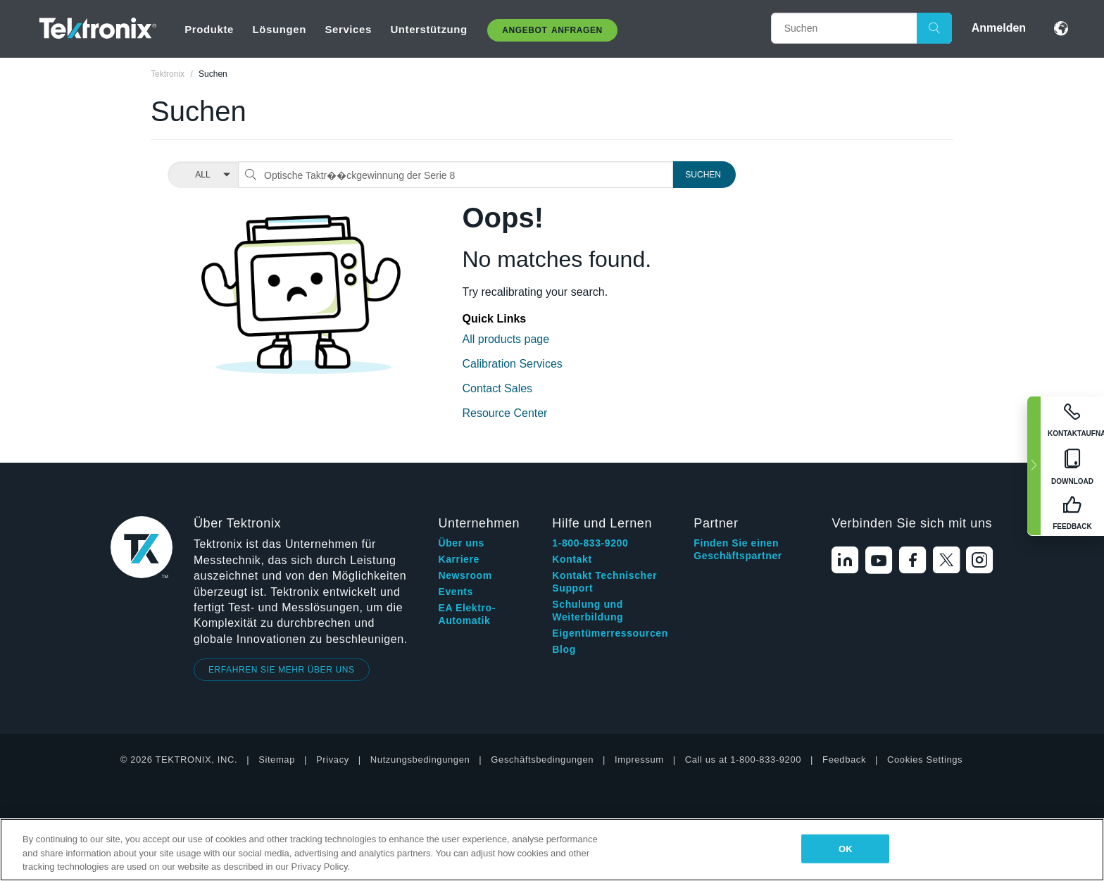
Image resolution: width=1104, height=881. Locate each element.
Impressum (639, 759)
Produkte (209, 29)
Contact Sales (498, 388)
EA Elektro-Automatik (467, 614)
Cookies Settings (924, 759)
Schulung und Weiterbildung (587, 611)
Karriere (458, 559)
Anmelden (999, 28)
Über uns (461, 543)
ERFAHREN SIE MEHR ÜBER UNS (281, 670)
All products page (506, 339)
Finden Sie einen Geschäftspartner (738, 549)
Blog (564, 649)
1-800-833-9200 (590, 543)
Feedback (844, 759)
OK (846, 848)
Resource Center (505, 413)
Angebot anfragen (552, 30)
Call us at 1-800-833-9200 (743, 759)
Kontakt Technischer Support (604, 582)
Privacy (332, 759)
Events (455, 591)
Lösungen (279, 29)
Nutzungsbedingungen (420, 759)
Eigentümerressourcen (610, 633)
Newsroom (464, 575)
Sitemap (276, 759)
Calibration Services (513, 364)
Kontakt (571, 559)
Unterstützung (428, 29)
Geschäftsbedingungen (542, 759)
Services (348, 29)
